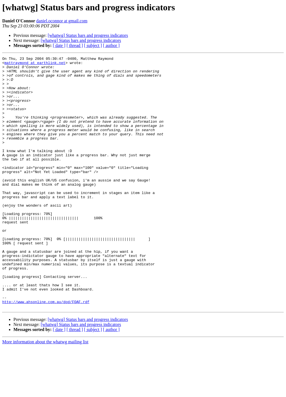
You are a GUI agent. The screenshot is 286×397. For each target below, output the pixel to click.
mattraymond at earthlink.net (34, 64)
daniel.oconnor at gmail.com (61, 20)
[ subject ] (93, 45)
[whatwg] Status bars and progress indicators (88, 35)
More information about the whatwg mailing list (45, 392)
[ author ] (111, 45)
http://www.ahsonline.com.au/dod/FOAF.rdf (45, 351)
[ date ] (59, 45)
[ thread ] (74, 45)
